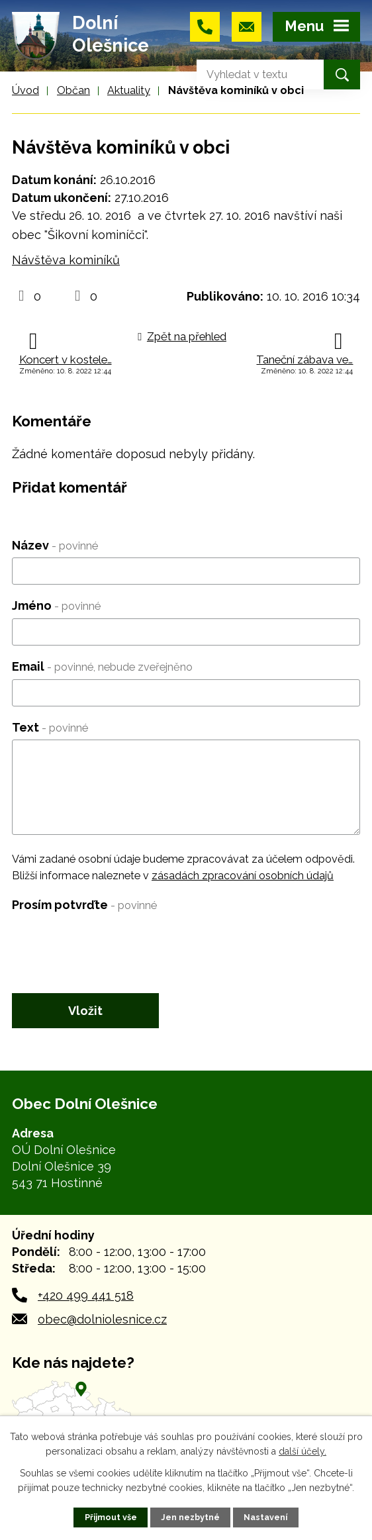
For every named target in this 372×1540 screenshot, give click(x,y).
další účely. (302, 1451)
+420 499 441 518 (86, 1295)
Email (102, 666)
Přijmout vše (111, 1517)
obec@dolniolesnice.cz (102, 1319)
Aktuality (128, 90)
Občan (73, 90)
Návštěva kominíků (66, 260)
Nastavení (265, 1517)
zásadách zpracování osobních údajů (243, 875)
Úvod (25, 90)
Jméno (56, 605)
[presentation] (112, 943)
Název (55, 545)
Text (50, 727)
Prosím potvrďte (84, 905)
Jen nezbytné (190, 1517)
